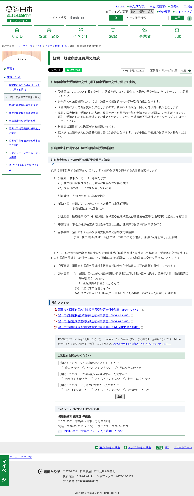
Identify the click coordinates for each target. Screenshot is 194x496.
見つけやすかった (76, 389)
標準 (141, 12)
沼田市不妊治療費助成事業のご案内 (24, 130)
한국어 (174, 6)
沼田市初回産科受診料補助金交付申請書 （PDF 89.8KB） (95, 315)
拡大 (149, 12)
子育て (48, 46)
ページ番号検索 (136, 17)
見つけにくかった (139, 389)
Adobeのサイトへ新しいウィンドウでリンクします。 (142, 343)
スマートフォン (183, 447)
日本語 (188, 6)
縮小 (133, 12)
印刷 (183, 70)
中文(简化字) (137, 6)
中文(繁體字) (158, 6)
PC (167, 447)
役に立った (72, 367)
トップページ (25, 46)
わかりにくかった (139, 378)
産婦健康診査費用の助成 (22, 120)
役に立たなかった (130, 367)
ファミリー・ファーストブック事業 (24, 155)
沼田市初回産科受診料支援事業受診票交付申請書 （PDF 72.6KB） (101, 309)
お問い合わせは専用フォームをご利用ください (93, 431)
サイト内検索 (57, 17)
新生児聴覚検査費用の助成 (23, 113)
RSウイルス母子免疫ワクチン (24, 167)
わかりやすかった (76, 378)
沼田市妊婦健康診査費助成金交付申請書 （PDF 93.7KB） (95, 321)
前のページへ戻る (109, 447)
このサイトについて (19, 457)
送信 (120, 396)
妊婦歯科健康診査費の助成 (23, 105)
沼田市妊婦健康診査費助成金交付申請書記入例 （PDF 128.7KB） (100, 327)
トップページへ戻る (139, 447)
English (120, 6)
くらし (38, 46)
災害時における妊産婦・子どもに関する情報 (24, 87)
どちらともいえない (99, 367)
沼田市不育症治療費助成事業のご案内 (24, 143)
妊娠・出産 (61, 46)
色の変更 (164, 11)
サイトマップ (183, 11)
